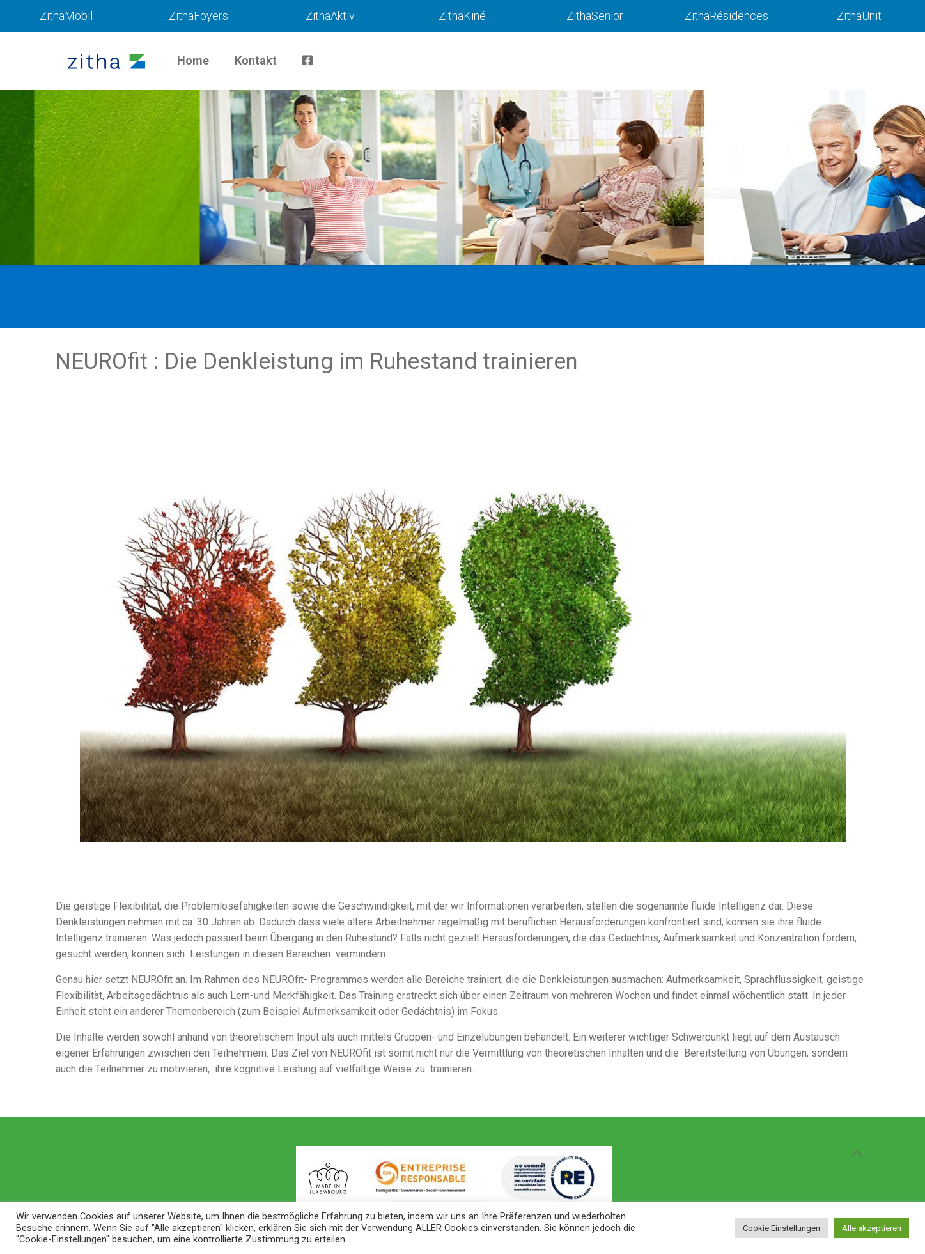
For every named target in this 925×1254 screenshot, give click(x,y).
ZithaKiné (462, 15)
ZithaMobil (66, 15)
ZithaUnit (859, 15)
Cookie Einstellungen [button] (781, 1228)
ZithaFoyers (198, 15)
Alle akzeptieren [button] (871, 1228)
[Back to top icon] (857, 1153)
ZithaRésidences (726, 15)
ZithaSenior (594, 15)
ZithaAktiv (330, 15)
